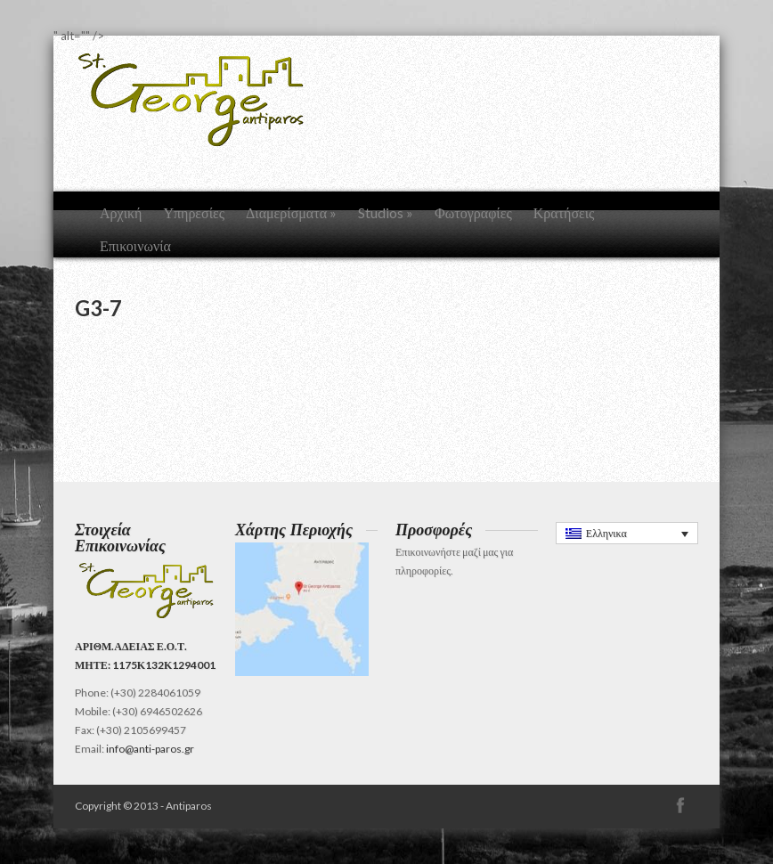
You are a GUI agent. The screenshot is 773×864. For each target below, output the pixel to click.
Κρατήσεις (564, 212)
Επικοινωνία (135, 245)
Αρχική (121, 212)
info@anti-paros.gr (150, 748)
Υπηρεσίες (193, 212)
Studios (385, 212)
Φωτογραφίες (473, 212)
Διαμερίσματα (291, 212)
